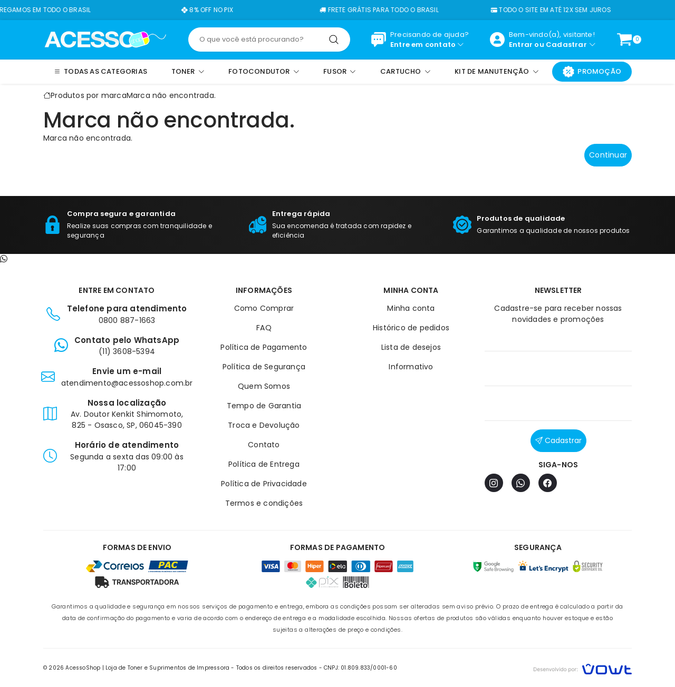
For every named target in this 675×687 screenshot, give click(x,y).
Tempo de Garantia (264, 405)
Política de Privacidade (264, 483)
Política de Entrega (264, 464)
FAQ (264, 327)
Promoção (592, 71)
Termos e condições (264, 503)
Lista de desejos (411, 347)
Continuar (608, 155)
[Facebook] (547, 483)
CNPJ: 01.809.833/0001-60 (360, 668)
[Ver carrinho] (624, 39)
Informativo (411, 366)
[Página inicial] (105, 39)
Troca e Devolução (264, 425)
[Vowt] (582, 667)
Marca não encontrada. (171, 95)
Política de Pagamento (263, 347)
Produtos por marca (89, 95)
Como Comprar (264, 308)
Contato (263, 444)
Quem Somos (264, 386)
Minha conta (411, 308)
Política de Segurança (264, 366)
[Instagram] (494, 483)
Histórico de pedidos (411, 327)
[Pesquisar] (334, 39)
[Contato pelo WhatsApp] (3, 259)
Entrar (521, 45)
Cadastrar (566, 45)
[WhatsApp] (521, 483)
